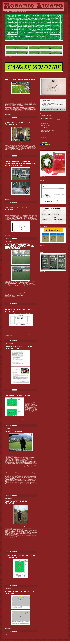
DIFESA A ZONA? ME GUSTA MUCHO (20, 80)
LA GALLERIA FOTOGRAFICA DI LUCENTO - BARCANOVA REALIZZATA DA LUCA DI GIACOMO (20, 163)
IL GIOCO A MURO (44, 137)
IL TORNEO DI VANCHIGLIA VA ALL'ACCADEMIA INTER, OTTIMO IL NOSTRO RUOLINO (19, 246)
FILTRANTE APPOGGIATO (45, 125)
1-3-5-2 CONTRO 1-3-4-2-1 (45, 133)
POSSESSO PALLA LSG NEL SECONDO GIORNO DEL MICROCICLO (52, 135)
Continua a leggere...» (8, 114)
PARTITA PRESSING (44, 123)
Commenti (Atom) (10, 635)
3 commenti (7, 425)
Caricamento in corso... (43, 148)
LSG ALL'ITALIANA (44, 127)
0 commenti (7, 238)
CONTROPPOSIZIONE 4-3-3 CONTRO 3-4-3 (48, 118)
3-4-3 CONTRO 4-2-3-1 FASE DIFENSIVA (47, 130)
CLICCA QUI (42, 180)
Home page (21, 634)
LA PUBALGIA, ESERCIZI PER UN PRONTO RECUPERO (18, 347)
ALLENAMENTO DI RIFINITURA (46, 115)
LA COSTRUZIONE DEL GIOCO (17, 395)
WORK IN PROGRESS (13, 431)
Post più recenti (7, 634)
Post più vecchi (34, 634)
